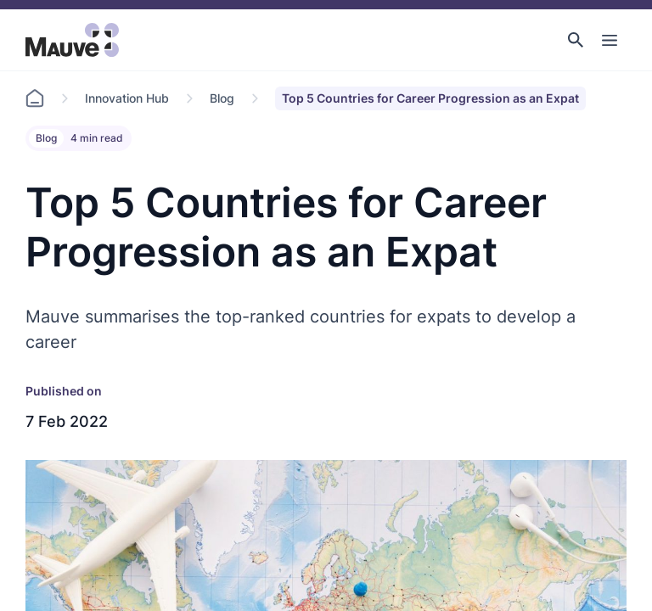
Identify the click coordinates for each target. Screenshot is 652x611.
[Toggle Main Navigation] (610, 40)
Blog (222, 98)
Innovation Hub (127, 98)
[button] (576, 40)
